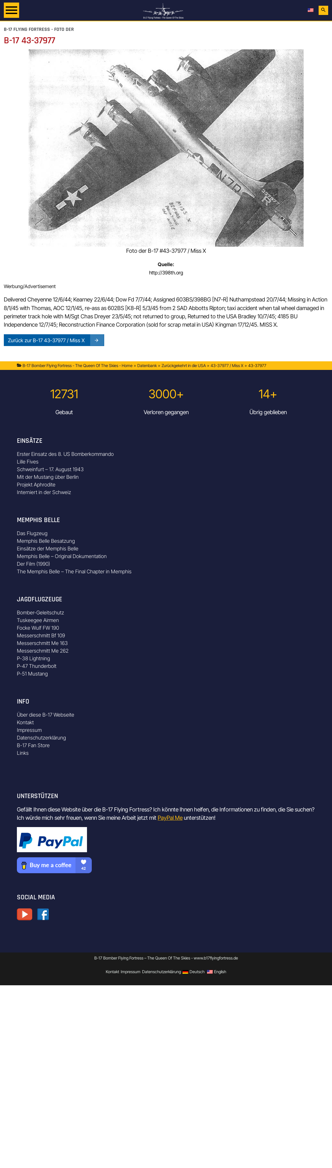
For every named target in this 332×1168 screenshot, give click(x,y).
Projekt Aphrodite (36, 484)
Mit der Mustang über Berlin (48, 477)
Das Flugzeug (32, 533)
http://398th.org (166, 273)
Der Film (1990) (33, 564)
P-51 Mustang (32, 673)
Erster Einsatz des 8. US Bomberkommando (65, 454)
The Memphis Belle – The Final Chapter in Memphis (74, 571)
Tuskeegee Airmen (38, 620)
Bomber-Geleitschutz (40, 612)
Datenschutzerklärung (41, 737)
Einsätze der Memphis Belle (47, 548)
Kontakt (25, 722)
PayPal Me (170, 817)
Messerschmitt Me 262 (43, 651)
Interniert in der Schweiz (44, 492)
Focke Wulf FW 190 (38, 628)
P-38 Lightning (33, 658)
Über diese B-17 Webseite (45, 714)
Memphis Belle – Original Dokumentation (62, 556)
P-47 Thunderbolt (36, 666)
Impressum (29, 730)
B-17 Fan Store (33, 745)
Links (23, 753)
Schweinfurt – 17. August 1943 (50, 469)
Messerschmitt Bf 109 (41, 635)
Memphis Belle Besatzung (46, 541)
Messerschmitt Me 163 (42, 643)
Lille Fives (28, 461)
